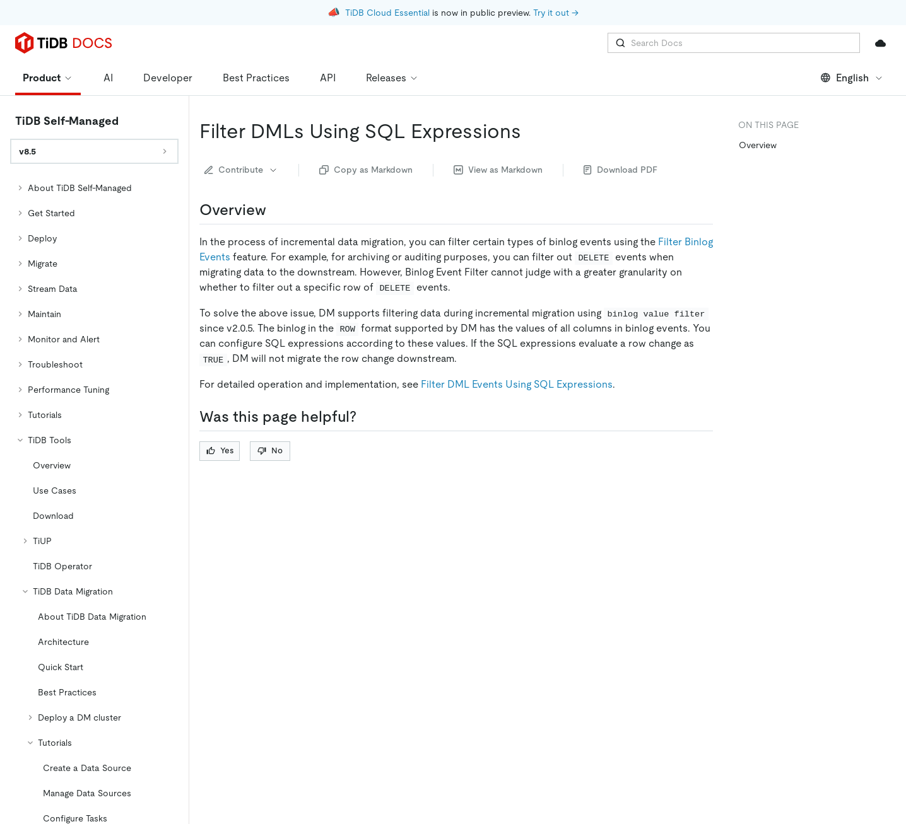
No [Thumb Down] (270, 450)
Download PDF (620, 170)
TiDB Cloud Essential (387, 13)
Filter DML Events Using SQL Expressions (517, 384)
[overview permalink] (276, 210)
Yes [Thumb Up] (219, 450)
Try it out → (556, 13)
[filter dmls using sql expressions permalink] (531, 131)
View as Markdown (498, 170)
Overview (758, 145)
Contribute (241, 170)
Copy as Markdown (366, 170)
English (852, 78)
